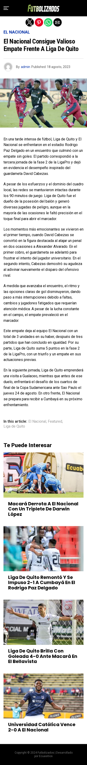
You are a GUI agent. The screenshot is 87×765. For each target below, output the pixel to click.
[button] (6, 8)
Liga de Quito (14, 426)
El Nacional (37, 421)
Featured (55, 421)
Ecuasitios (46, 756)
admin (25, 67)
